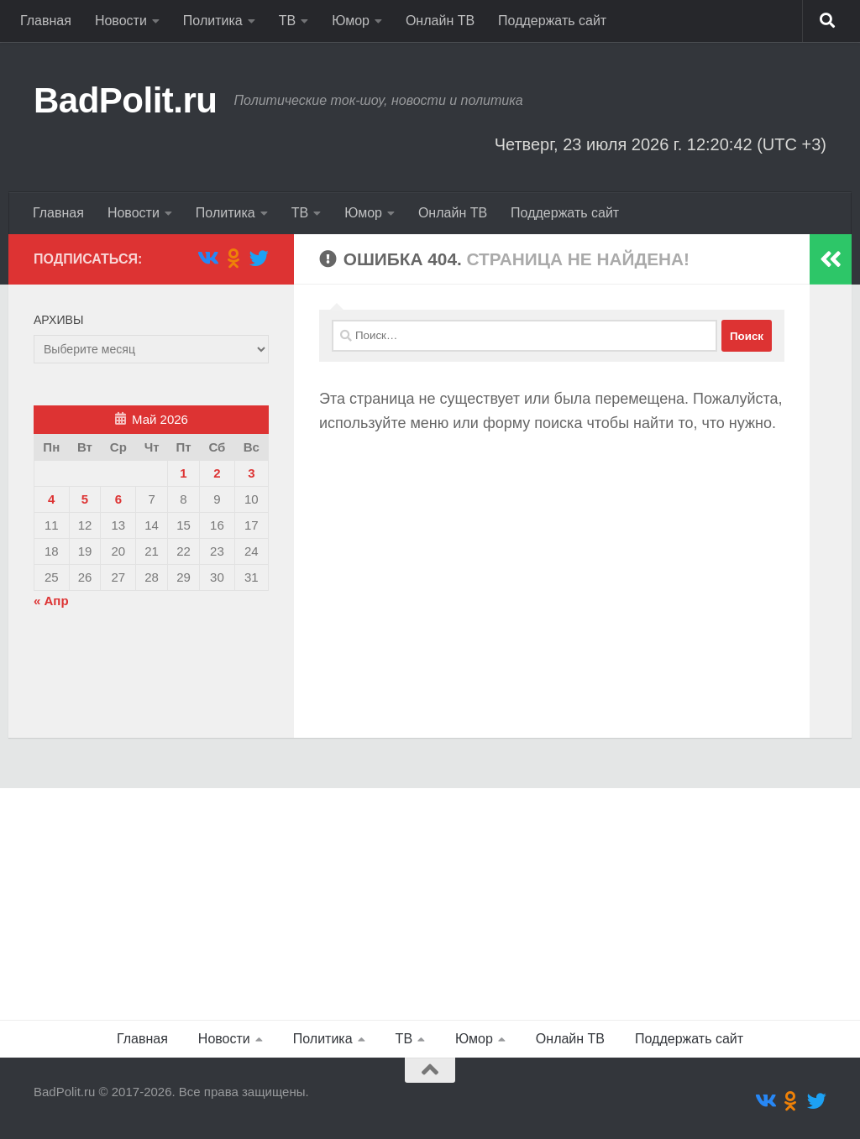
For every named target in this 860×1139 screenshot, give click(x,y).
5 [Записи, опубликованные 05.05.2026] (84, 499)
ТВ (287, 20)
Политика (213, 20)
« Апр (51, 600)
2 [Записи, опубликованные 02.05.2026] (216, 473)
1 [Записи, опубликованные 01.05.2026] (183, 473)
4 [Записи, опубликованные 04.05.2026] (51, 499)
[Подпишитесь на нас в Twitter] (259, 258)
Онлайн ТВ (440, 20)
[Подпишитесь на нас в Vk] (207, 258)
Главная (45, 20)
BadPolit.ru (126, 100)
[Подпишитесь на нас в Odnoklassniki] (233, 258)
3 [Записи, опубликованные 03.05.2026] (251, 473)
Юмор (351, 20)
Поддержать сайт (552, 20)
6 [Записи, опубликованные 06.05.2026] (118, 499)
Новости (121, 20)
